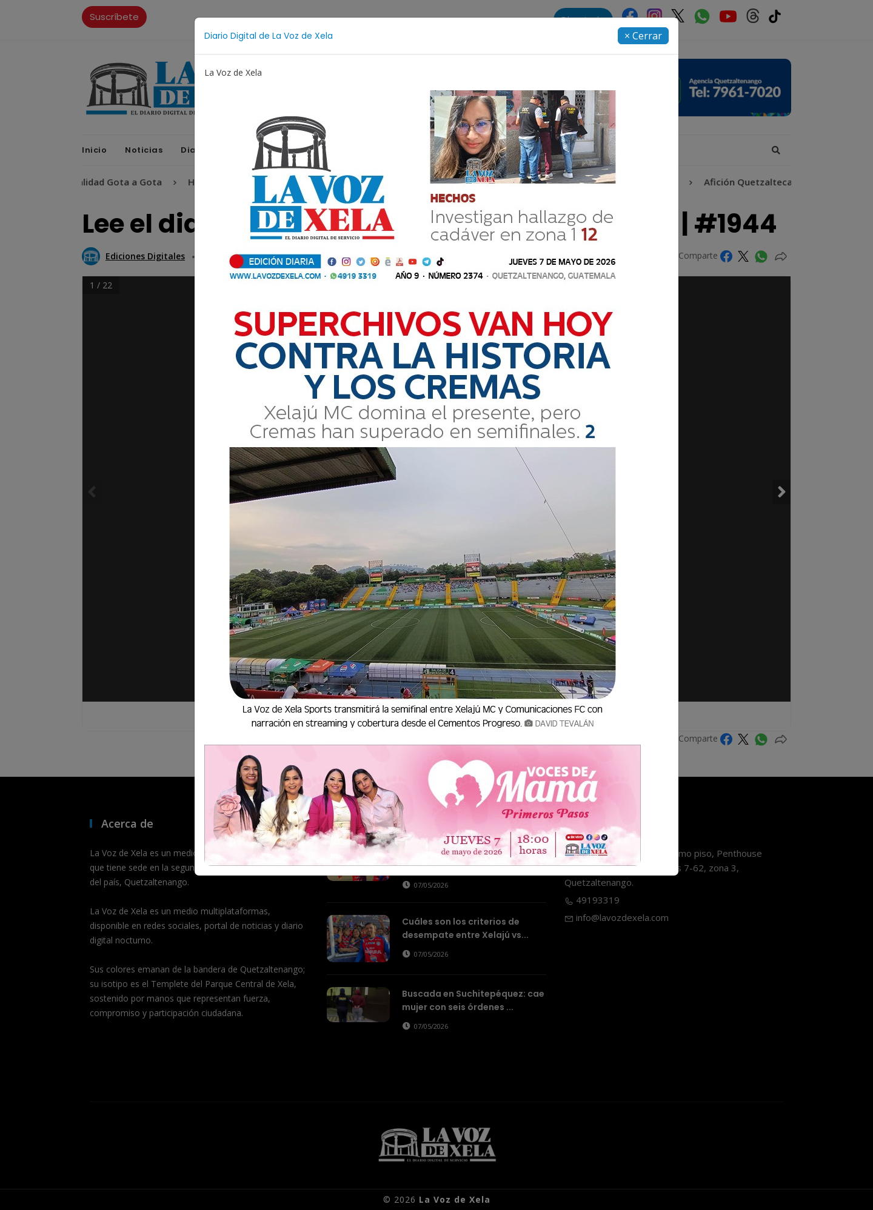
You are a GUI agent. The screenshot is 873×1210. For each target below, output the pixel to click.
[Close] (643, 35)
